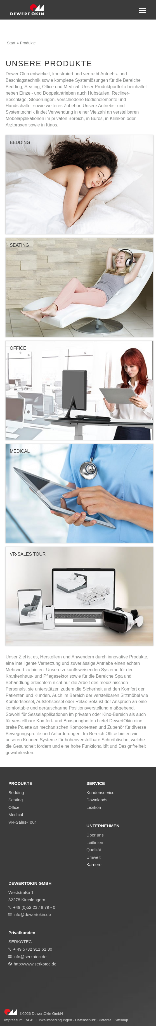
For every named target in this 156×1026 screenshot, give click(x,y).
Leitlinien (94, 842)
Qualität (93, 849)
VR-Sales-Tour (22, 822)
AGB (29, 1020)
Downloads (96, 799)
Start (11, 43)
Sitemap (121, 1020)
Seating (15, 799)
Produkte (28, 43)
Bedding (16, 792)
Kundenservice (100, 792)
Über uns (95, 835)
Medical (15, 814)
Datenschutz (85, 1020)
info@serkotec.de (29, 956)
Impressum (13, 1020)
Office (13, 807)
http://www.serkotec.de (35, 964)
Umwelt (93, 857)
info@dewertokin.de (32, 914)
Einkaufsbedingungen (54, 1020)
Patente (105, 1020)
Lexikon (93, 807)
